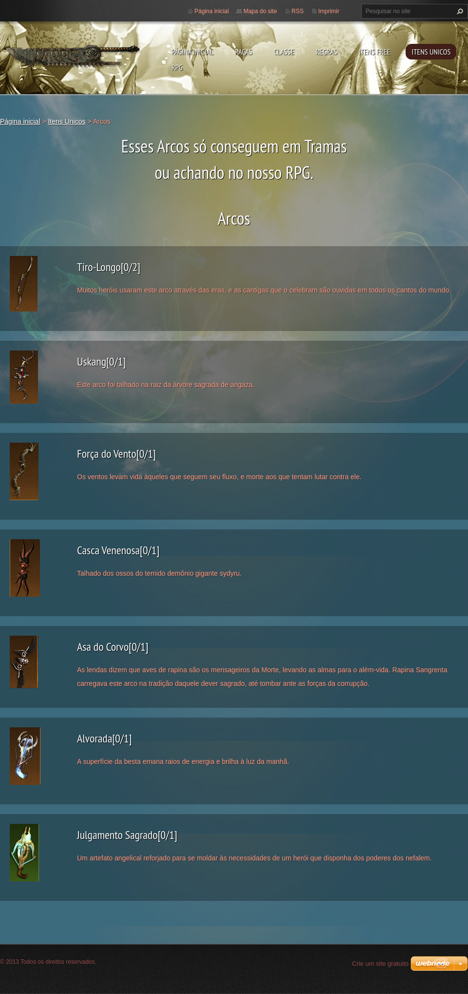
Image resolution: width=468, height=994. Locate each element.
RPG (177, 67)
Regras (326, 52)
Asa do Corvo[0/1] (112, 646)
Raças (244, 52)
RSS (298, 11)
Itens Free (374, 52)
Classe (283, 52)
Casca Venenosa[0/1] (118, 550)
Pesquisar (458, 11)
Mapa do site (260, 11)
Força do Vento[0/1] (116, 453)
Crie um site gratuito (380, 963)
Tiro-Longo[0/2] (108, 266)
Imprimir (328, 11)
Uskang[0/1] (101, 361)
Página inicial (193, 52)
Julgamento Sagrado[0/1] (127, 834)
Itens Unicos (430, 52)
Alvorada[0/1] (104, 738)
